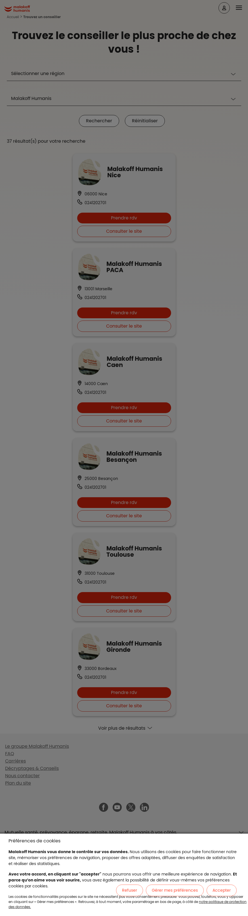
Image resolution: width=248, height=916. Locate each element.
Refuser (129, 890)
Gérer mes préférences (175, 890)
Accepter (222, 890)
